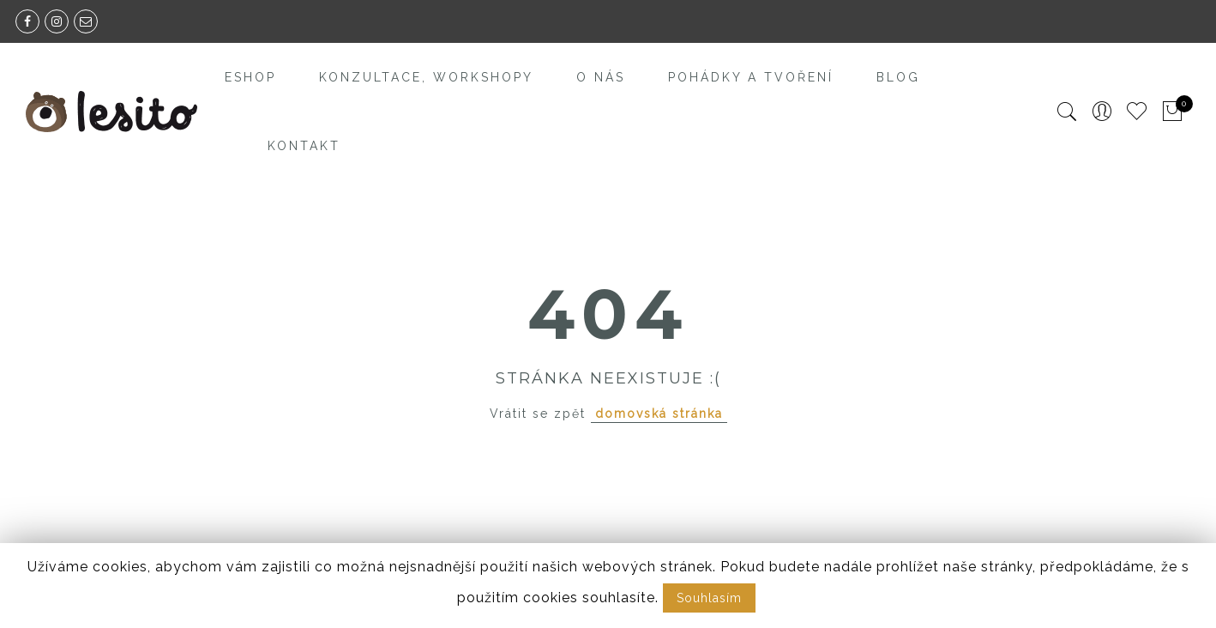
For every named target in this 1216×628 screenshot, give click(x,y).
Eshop (250, 77)
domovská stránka (659, 413)
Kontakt (304, 146)
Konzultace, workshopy (426, 77)
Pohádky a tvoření (751, 77)
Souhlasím (709, 598)
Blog (898, 77)
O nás (600, 77)
